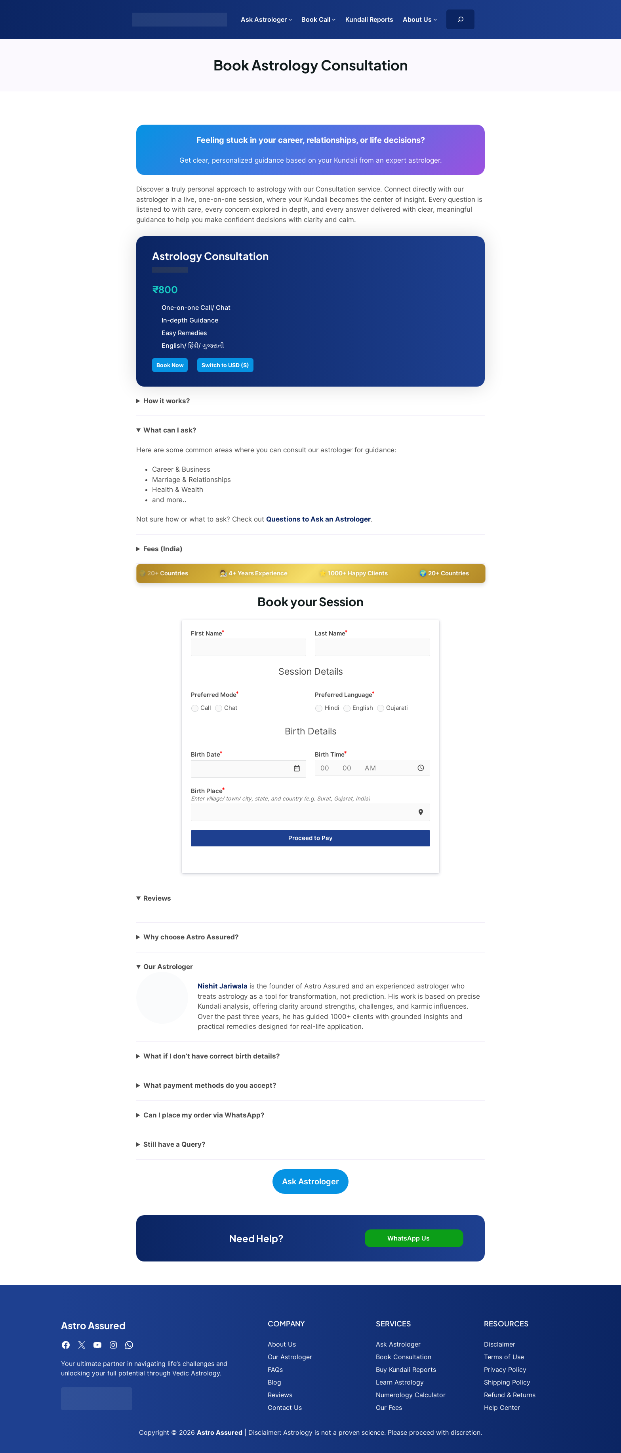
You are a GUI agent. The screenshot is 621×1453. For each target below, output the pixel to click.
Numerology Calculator (411, 1395)
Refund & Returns (509, 1395)
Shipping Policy (507, 1382)
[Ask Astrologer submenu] (290, 19)
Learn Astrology (400, 1382)
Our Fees (389, 1407)
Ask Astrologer (310, 1181)
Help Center (502, 1407)
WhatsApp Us (408, 1238)
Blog (274, 1382)
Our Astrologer (290, 1357)
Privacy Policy (505, 1369)
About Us (282, 1344)
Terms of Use (504, 1357)
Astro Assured (219, 1432)
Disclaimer (499, 1344)
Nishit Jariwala (223, 986)
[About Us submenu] (435, 19)
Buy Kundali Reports (406, 1369)
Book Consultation (403, 1357)
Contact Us (285, 1407)
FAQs (275, 1369)
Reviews (280, 1395)
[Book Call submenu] (334, 19)
